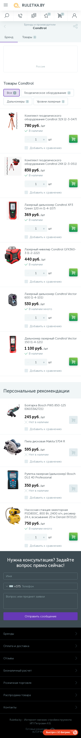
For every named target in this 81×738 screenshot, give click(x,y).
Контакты (40, 707)
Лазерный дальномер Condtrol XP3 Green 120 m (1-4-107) (49, 206)
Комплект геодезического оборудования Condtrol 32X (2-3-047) (51, 117)
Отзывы (40, 658)
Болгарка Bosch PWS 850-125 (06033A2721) (45, 407)
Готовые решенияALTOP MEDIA (41, 730)
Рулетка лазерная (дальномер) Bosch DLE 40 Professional (50, 475)
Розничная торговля (40, 683)
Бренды (40, 633)
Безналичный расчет (40, 670)
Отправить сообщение (40, 616)
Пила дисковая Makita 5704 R (45, 441)
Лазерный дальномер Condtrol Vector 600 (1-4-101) (51, 295)
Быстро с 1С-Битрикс (58, 732)
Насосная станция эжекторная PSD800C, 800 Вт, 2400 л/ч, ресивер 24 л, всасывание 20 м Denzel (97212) (50, 513)
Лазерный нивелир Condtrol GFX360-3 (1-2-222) (50, 251)
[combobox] (12, 586)
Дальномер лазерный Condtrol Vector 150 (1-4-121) (51, 340)
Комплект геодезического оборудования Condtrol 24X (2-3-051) (51, 162)
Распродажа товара (40, 695)
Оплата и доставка (40, 646)
